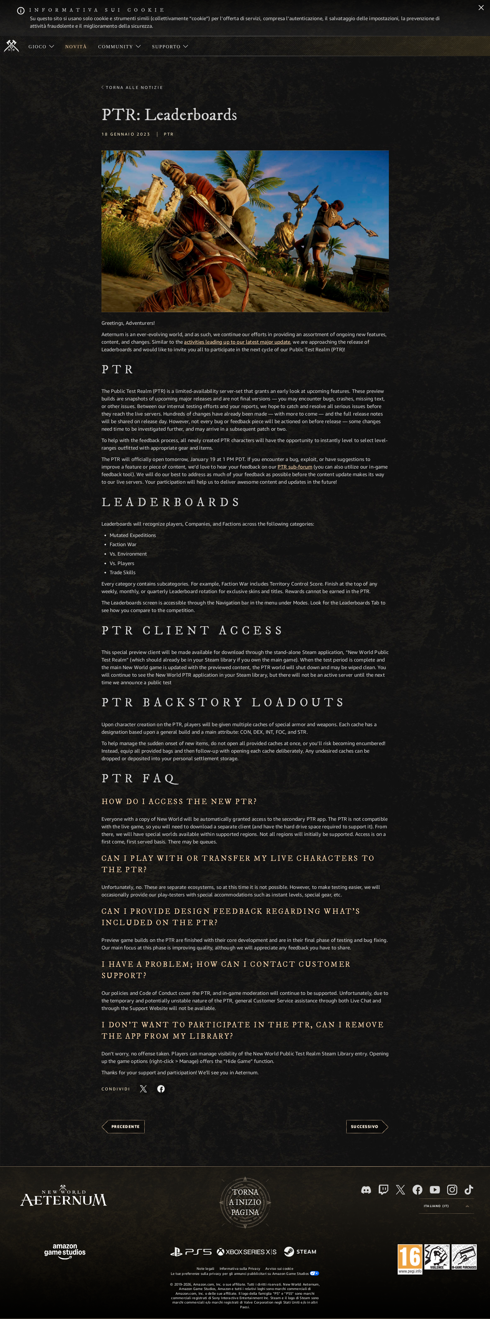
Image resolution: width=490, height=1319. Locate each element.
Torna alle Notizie (134, 87)
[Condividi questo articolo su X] (143, 1089)
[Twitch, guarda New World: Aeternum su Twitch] (383, 1190)
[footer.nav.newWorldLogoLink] (63, 1196)
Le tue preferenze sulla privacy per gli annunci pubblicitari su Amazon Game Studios (245, 1273)
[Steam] (301, 1252)
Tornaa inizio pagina (245, 1202)
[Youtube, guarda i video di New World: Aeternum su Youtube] (435, 1190)
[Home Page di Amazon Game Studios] (64, 1252)
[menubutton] (446, 1206)
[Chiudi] (481, 8)
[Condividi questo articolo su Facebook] (161, 1089)
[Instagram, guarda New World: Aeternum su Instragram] (452, 1190)
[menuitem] (41, 46)
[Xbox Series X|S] (246, 1252)
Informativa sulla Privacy (240, 1268)
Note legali (205, 1268)
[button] (245, 231)
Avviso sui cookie (279, 1268)
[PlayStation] (191, 1252)
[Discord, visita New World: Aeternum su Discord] (366, 1190)
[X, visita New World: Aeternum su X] (400, 1189)
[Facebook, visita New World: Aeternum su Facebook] (417, 1190)
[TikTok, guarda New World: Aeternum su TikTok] (468, 1190)
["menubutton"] (41, 46)
